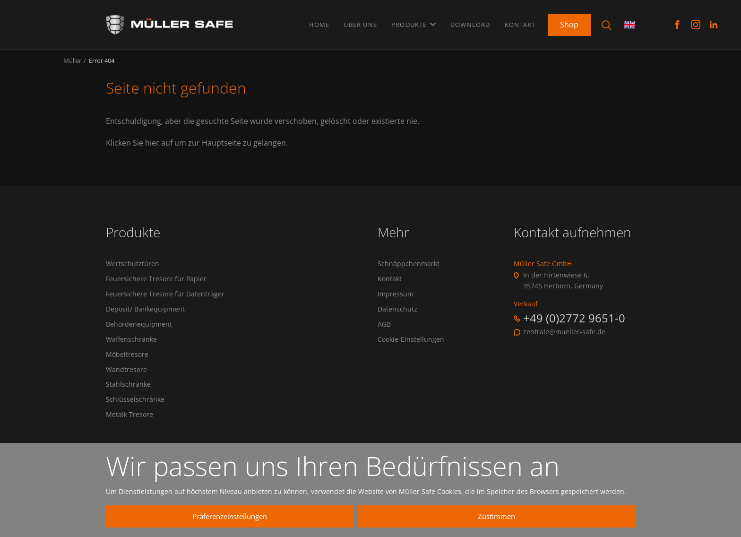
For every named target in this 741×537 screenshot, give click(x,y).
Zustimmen (536, 516)
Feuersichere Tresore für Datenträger (165, 300)
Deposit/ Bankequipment (145, 316)
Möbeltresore (127, 363)
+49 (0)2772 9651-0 (574, 323)
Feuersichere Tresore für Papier (156, 284)
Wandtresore (126, 378)
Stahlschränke (128, 394)
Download (470, 23)
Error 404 (101, 65)
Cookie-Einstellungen (411, 347)
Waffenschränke (131, 347)
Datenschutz (397, 316)
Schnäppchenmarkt (408, 269)
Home (319, 23)
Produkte (413, 23)
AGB (384, 332)
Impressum (396, 300)
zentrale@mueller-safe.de (564, 337)
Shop (569, 23)
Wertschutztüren (132, 269)
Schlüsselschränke (135, 410)
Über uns (360, 23)
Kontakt (520, 23)
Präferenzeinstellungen (358, 516)
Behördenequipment (139, 332)
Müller (72, 65)
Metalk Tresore (129, 426)
